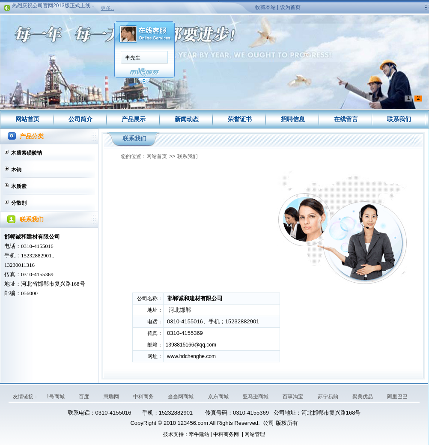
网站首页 (27, 119)
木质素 (19, 186)
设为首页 (290, 7)
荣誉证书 (240, 119)
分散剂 (19, 203)
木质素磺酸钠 (26, 153)
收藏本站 (265, 7)
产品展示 (134, 119)
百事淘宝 (293, 397)
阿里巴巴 (397, 397)
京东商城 (219, 397)
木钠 (16, 170)
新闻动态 (187, 119)
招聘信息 (293, 119)
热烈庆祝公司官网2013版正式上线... (53, 6)
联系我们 (399, 119)
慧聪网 (112, 397)
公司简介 (80, 119)
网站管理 (254, 434)
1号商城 (56, 397)
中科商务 (144, 397)
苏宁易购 (329, 397)
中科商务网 (226, 434)
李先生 (132, 58)
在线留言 (346, 119)
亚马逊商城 (256, 397)
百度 (84, 397)
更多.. (107, 8)
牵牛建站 (199, 434)
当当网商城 (181, 397)
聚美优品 (363, 397)
